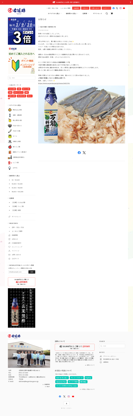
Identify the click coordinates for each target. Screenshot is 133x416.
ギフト (15, 136)
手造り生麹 (16, 131)
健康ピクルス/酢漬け (20, 152)
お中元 (15, 168)
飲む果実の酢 (17, 120)
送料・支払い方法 (53, 8)
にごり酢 (16, 162)
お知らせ (85, 8)
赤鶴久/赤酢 (17, 141)
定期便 (86, 13)
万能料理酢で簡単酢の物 (47, 27)
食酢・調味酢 (17, 115)
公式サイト (106, 8)
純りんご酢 (16, 147)
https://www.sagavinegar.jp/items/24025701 (54, 83)
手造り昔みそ (17, 126)
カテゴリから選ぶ (55, 13)
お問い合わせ (95, 8)
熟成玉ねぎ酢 (17, 110)
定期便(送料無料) (18, 157)
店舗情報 (76, 8)
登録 (31, 272)
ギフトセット (97, 13)
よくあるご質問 (65, 8)
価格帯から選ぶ (72, 13)
